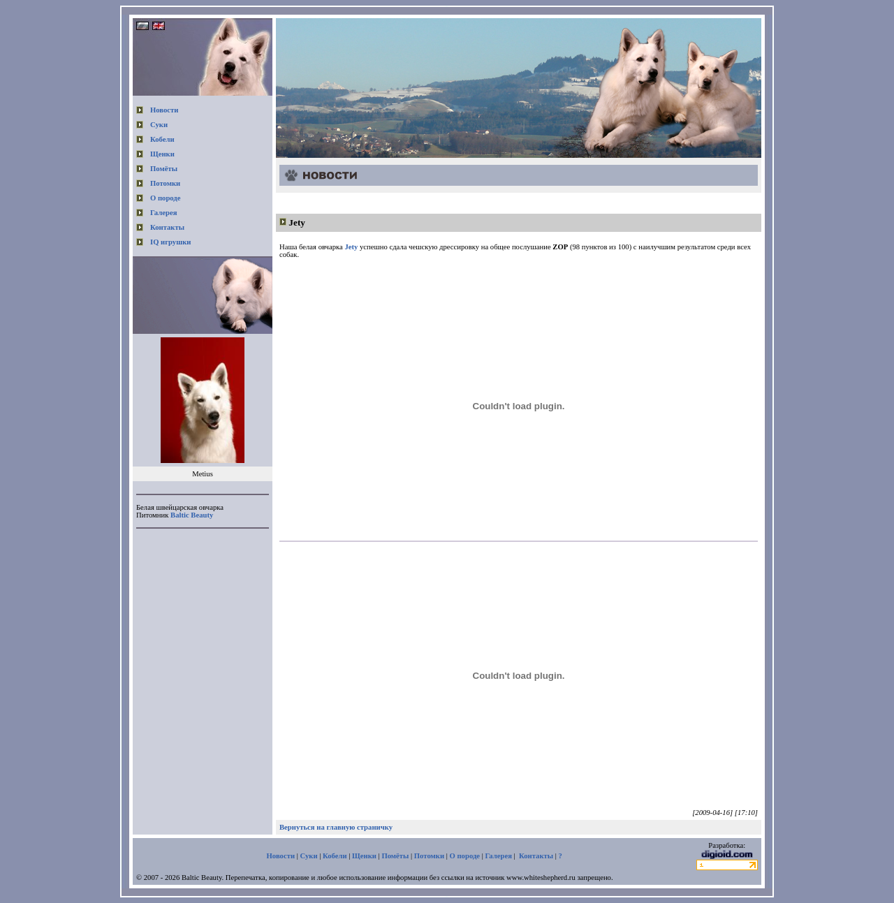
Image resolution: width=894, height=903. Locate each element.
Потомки (165, 183)
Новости (164, 110)
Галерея (163, 212)
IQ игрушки (170, 242)
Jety (296, 222)
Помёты (163, 168)
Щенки (162, 154)
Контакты (167, 227)
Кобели (162, 139)
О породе (165, 198)
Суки (159, 125)
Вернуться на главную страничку (336, 827)
